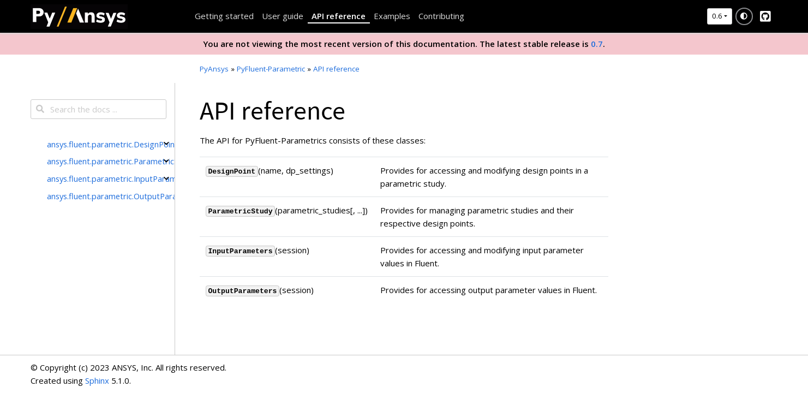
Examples (392, 15)
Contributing (441, 15)
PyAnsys (214, 69)
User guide (282, 15)
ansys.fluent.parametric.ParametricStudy (111, 161)
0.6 (717, 16)
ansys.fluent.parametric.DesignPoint (111, 144)
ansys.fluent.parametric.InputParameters (111, 178)
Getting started (224, 15)
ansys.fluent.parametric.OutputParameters (111, 195)
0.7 (597, 43)
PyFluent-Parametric (271, 69)
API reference (339, 15)
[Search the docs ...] (98, 109)
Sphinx (97, 380)
